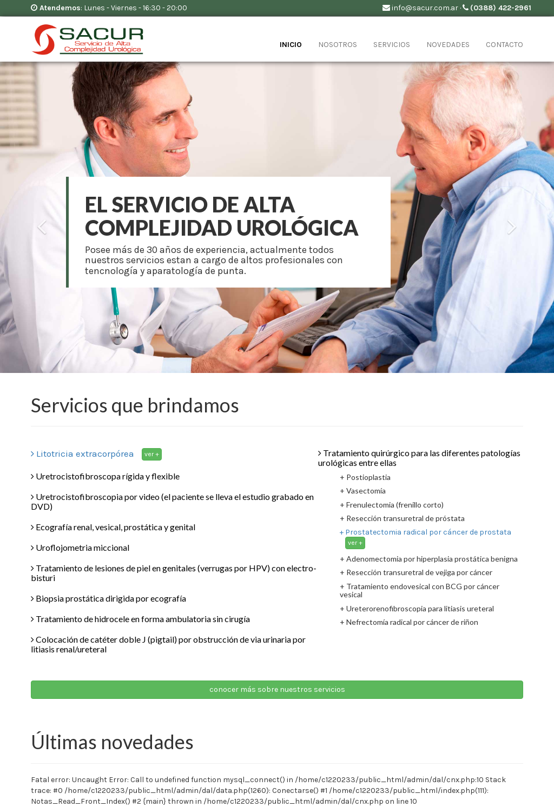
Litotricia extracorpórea (96, 453)
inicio (291, 44)
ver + (151, 454)
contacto (504, 44)
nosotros (337, 44)
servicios (391, 44)
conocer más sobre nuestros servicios (277, 689)
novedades (448, 44)
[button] (41, 290)
